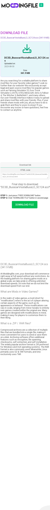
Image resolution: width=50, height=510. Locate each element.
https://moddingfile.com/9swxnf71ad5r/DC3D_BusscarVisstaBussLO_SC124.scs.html (25, 175)
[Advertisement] (24, 137)
